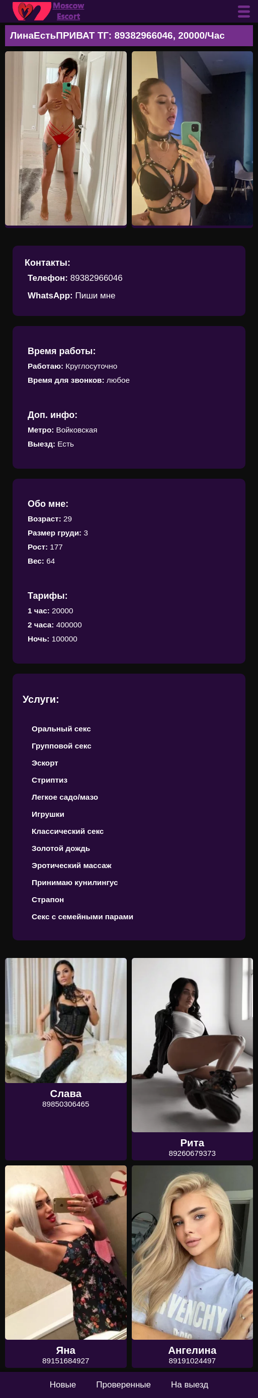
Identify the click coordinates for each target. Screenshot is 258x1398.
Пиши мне (95, 295)
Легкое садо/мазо (65, 797)
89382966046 (96, 278)
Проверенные (123, 1384)
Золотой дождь (61, 848)
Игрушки (48, 814)
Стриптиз (49, 780)
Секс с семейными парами (82, 916)
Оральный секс (61, 728)
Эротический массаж (72, 865)
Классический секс (68, 831)
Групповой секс (62, 745)
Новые (63, 1384)
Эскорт (45, 763)
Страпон (48, 899)
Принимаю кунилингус (75, 882)
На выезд (189, 1384)
